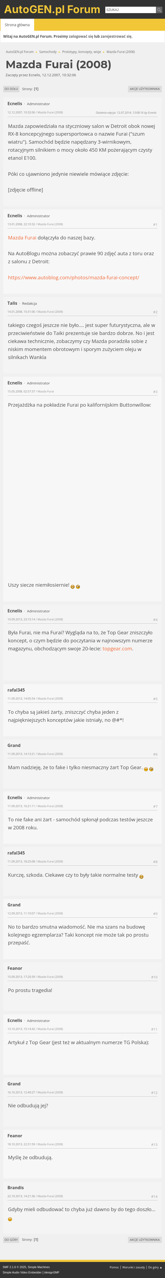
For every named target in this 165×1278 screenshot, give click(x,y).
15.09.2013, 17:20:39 (21, 977)
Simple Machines (39, 1267)
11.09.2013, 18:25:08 (21, 861)
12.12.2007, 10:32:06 (21, 112)
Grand (14, 745)
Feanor (14, 968)
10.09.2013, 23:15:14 (21, 619)
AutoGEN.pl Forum (52, 9)
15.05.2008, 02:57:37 (21, 391)
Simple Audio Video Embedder (22, 1272)
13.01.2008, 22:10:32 (21, 224)
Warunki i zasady (133, 1267)
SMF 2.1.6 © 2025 (14, 1267)
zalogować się (81, 36)
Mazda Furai (22, 237)
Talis (12, 303)
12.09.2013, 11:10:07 (21, 913)
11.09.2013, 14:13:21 (21, 754)
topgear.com (117, 648)
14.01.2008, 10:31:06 (21, 312)
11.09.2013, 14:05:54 (21, 698)
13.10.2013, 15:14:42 (21, 1029)
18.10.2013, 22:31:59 (21, 1144)
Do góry (11, 1240)
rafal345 (16, 690)
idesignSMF (51, 1272)
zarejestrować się (116, 36)
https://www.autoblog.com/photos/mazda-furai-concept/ (73, 277)
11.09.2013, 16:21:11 (21, 806)
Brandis (15, 1188)
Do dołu (11, 89)
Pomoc (114, 1267)
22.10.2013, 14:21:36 (21, 1196)
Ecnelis (14, 103)
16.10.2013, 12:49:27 (21, 1092)
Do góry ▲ (155, 1267)
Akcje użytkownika (145, 89)
